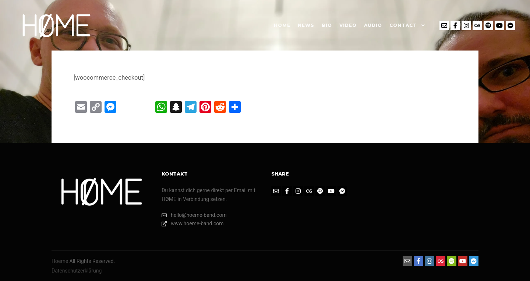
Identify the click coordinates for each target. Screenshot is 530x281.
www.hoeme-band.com (192, 223)
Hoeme (60, 261)
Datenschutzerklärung (77, 271)
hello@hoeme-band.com (194, 215)
